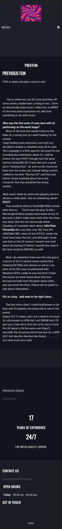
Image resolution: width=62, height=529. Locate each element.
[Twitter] (4, 511)
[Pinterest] (14, 511)
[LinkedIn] (9, 511)
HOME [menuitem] (31, 523)
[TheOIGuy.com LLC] (31, 13)
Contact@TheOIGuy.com (17, 479)
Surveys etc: (9, 398)
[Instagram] (19, 511)
